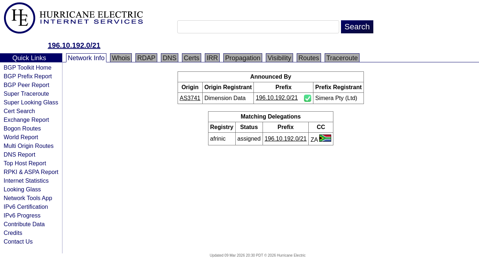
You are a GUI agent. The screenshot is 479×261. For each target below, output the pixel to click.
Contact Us (18, 241)
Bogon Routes (22, 128)
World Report (21, 137)
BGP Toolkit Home (28, 67)
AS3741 (190, 98)
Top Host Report (25, 163)
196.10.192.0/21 (74, 45)
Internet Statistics (26, 180)
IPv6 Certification (26, 206)
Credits (13, 232)
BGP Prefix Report (28, 76)
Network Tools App (28, 198)
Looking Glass (22, 189)
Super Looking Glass (31, 102)
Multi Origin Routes (29, 145)
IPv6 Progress (22, 215)
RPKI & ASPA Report (31, 172)
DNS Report (19, 154)
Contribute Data (24, 224)
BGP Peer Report (26, 85)
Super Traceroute (26, 93)
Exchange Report (26, 119)
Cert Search (19, 111)
